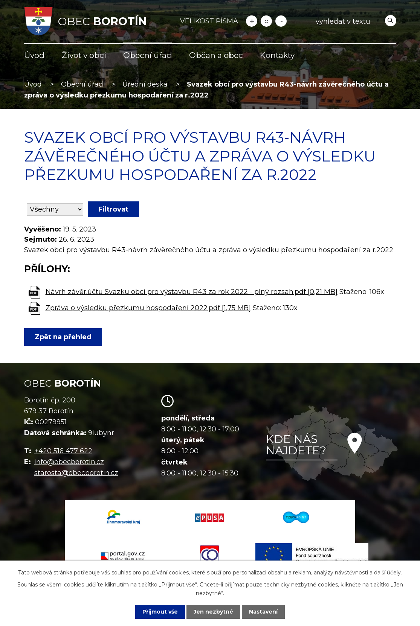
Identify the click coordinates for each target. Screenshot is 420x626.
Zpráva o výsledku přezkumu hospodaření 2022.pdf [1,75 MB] (148, 308)
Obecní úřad (147, 55)
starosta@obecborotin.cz (76, 473)
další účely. (388, 572)
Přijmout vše (160, 611)
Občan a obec (216, 55)
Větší (251, 21)
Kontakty (277, 55)
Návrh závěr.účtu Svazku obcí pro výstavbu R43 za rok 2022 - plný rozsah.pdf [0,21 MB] (192, 292)
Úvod (34, 55)
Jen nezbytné (213, 611)
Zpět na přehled (63, 337)
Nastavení (263, 611)
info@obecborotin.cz (69, 462)
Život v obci (84, 55)
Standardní (266, 21)
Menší (281, 21)
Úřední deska (145, 84)
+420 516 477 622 (63, 451)
